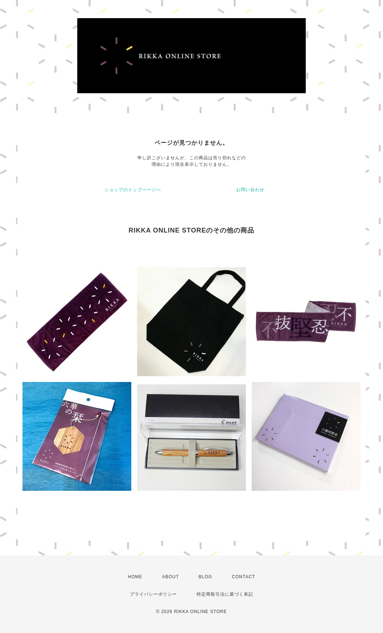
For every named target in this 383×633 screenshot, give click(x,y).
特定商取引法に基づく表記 (225, 594)
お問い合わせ (250, 189)
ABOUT (170, 576)
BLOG (205, 576)
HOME (135, 576)
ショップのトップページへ (132, 189)
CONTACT (243, 576)
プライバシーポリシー (153, 594)
